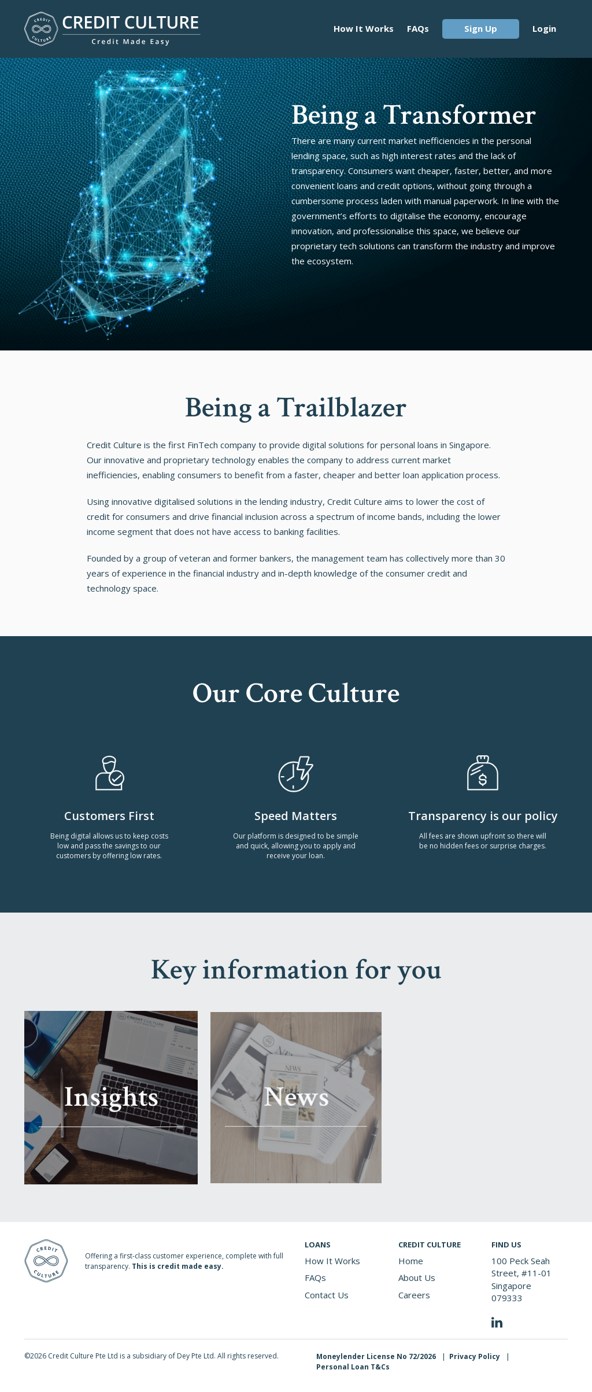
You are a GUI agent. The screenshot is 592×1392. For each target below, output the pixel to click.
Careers (414, 1295)
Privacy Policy (474, 1356)
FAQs (418, 28)
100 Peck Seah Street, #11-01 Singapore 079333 (521, 1279)
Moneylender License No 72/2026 (376, 1356)
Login (544, 28)
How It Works (364, 28)
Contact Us (327, 1295)
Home (410, 1261)
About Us (416, 1277)
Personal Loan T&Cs (353, 1367)
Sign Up (480, 28)
